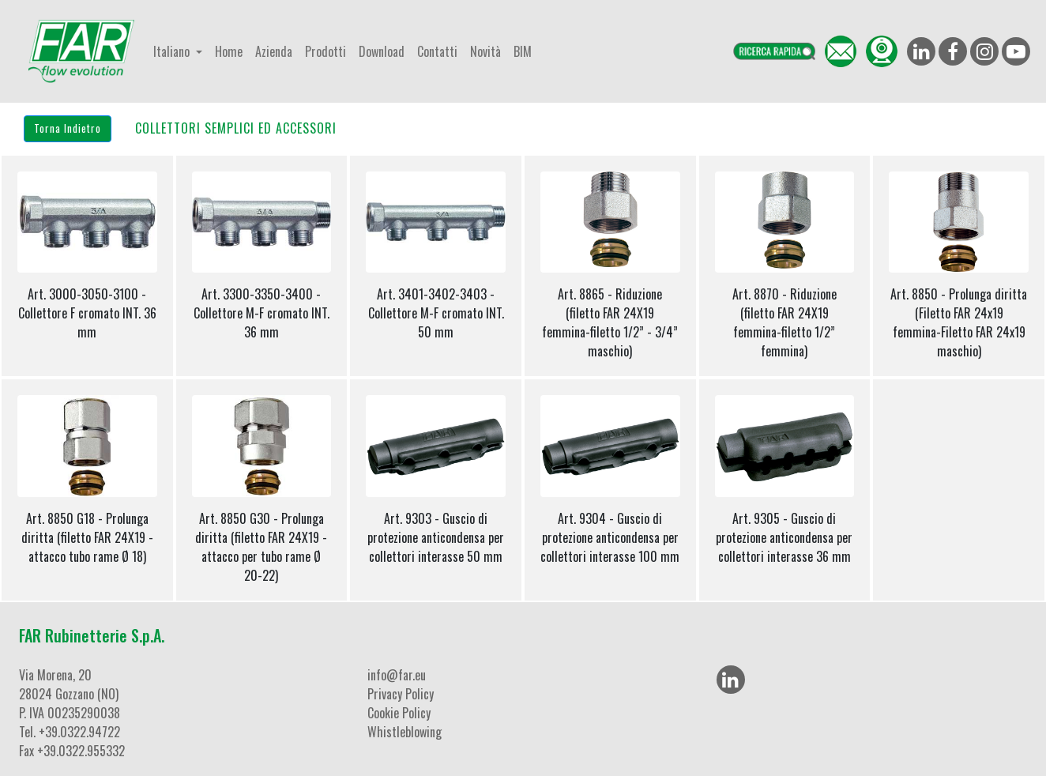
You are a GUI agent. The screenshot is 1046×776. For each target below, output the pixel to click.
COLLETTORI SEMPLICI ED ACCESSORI (236, 128)
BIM (523, 51)
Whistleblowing (404, 731)
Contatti (437, 51)
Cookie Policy (399, 712)
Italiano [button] (173, 51)
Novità (485, 51)
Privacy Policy (400, 693)
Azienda (273, 51)
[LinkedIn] (731, 679)
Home (229, 51)
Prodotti (325, 51)
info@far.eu (396, 674)
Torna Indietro (67, 128)
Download (381, 51)
